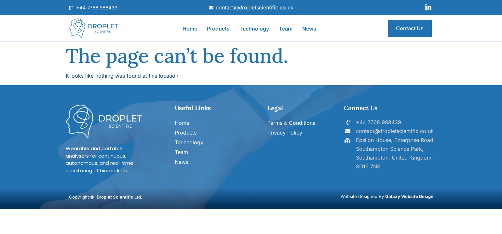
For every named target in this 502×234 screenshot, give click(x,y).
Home (190, 28)
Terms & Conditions (291, 123)
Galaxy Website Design (409, 196)
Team (285, 28)
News (309, 28)
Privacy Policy (284, 132)
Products (218, 28)
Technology (254, 28)
